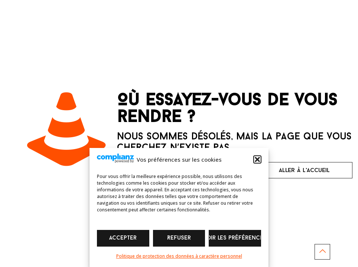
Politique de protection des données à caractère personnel (179, 256)
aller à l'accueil (304, 171)
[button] (257, 159)
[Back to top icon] (322, 252)
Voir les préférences (235, 238)
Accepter (123, 238)
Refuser (179, 238)
